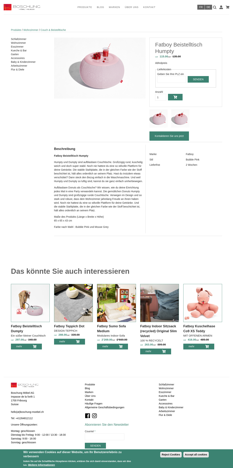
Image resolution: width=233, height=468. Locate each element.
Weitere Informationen (41, 464)
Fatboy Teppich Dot (69, 326)
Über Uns (132, 7)
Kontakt (149, 7)
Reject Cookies (171, 454)
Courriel (90, 431)
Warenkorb (227, 7)
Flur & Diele (17, 69)
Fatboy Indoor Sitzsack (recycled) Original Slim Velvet (158, 331)
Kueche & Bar (19, 50)
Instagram (94, 415)
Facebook (87, 415)
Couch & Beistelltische (53, 30)
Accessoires (18, 58)
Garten (15, 54)
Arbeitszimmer (19, 65)
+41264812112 (24, 418)
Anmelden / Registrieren (221, 7)
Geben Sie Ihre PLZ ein (170, 74)
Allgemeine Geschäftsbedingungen (104, 407)
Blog (100, 7)
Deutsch (208, 7)
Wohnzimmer (30, 30)
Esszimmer (17, 46)
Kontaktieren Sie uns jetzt (169, 136)
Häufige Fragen (93, 403)
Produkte (85, 7)
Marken (114, 7)
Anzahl (159, 91)
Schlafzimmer (18, 39)
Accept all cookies (196, 454)
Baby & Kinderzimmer (23, 61)
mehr (21, 347)
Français (201, 7)
